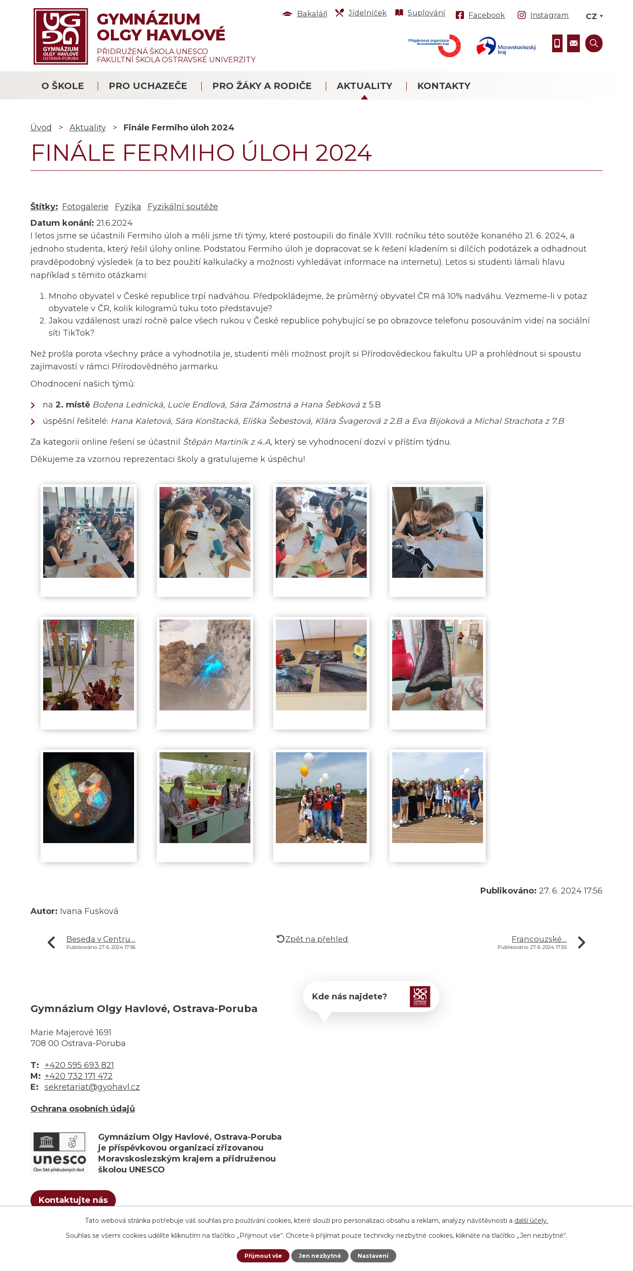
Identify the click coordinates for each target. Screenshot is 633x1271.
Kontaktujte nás (88, 1203)
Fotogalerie (85, 207)
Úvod (41, 128)
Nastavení (378, 1255)
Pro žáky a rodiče (262, 85)
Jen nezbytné (320, 1255)
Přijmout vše (259, 1255)
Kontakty (443, 85)
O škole (62, 85)
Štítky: (44, 207)
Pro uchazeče (148, 85)
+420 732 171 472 (79, 1076)
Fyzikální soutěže (183, 207)
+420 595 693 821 (79, 1065)
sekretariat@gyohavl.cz (92, 1087)
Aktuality (364, 85)
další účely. (531, 1219)
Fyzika (128, 207)
